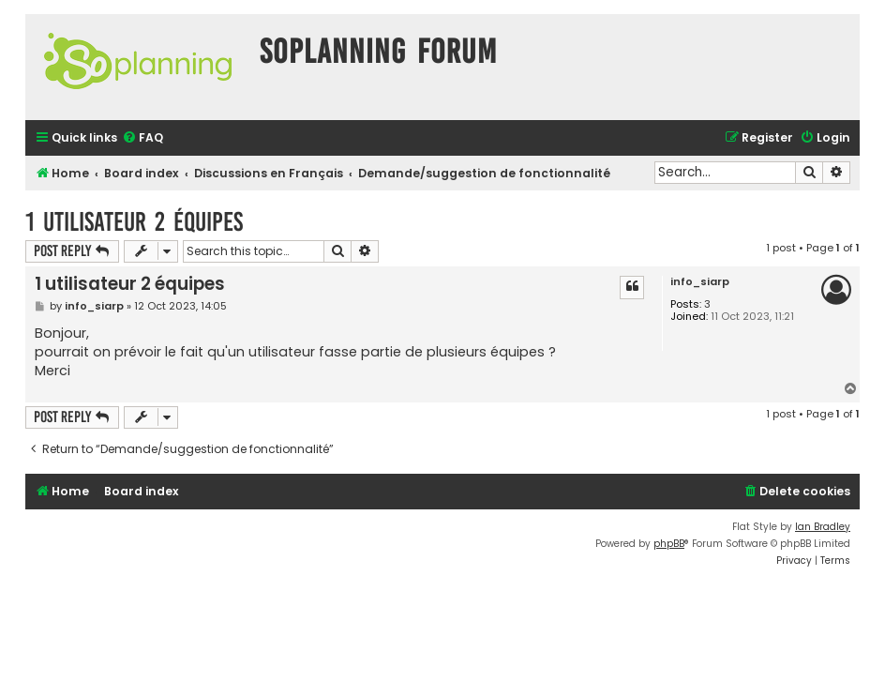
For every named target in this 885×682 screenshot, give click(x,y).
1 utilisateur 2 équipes (134, 221)
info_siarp (699, 282)
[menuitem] (142, 138)
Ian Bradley (822, 527)
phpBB (668, 544)
